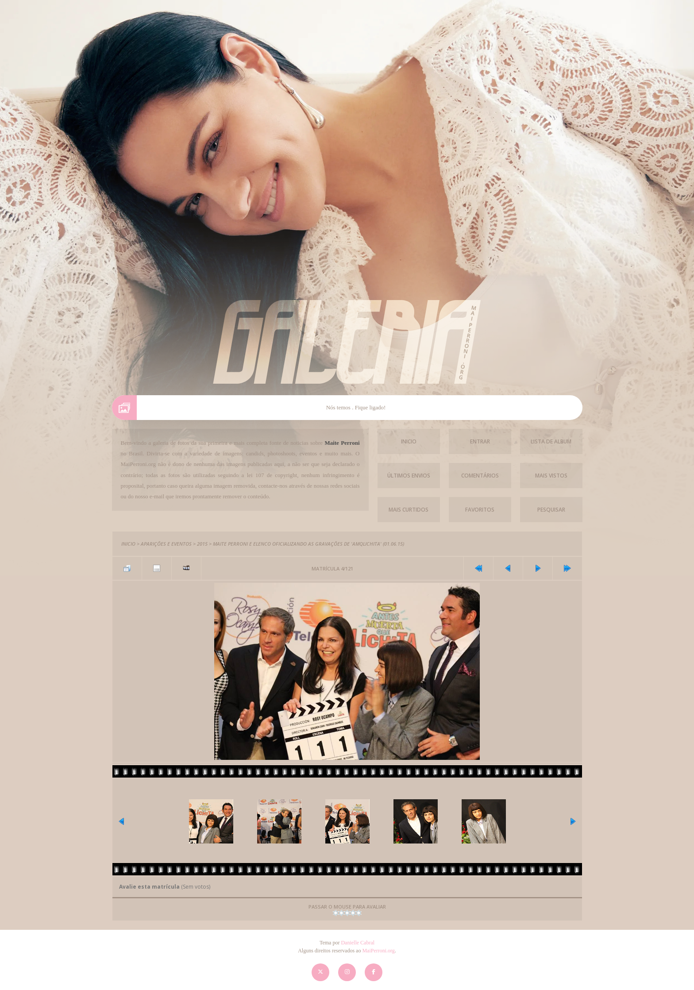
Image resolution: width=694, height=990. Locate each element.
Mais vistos (551, 475)
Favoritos (479, 509)
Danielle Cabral (357, 943)
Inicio (408, 441)
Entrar (480, 441)
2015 (202, 543)
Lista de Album (551, 441)
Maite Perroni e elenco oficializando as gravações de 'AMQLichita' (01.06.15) (308, 543)
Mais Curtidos (408, 509)
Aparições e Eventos (166, 543)
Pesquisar (551, 509)
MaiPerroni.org (378, 951)
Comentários (480, 475)
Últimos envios (408, 475)
